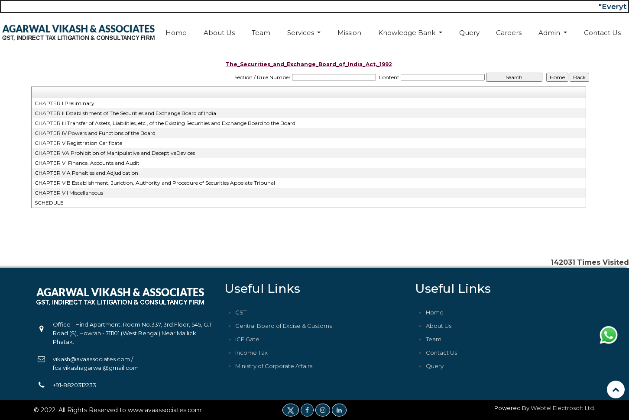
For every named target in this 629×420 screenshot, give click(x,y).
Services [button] (301, 33)
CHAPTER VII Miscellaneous (69, 192)
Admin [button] (550, 33)
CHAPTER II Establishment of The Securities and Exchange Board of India (125, 113)
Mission (349, 33)
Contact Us (602, 33)
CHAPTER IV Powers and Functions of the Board (95, 133)
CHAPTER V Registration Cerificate (78, 143)
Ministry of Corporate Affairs (273, 365)
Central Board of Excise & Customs (283, 325)
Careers (509, 33)
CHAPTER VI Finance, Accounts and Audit (87, 163)
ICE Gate (247, 339)
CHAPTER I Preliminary (64, 103)
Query (469, 33)
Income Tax (251, 352)
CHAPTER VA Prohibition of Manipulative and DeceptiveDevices (115, 153)
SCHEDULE (49, 202)
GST (240, 312)
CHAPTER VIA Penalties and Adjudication (86, 173)
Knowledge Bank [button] (407, 33)
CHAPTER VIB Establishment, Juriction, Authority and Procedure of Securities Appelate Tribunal (155, 183)
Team (261, 33)
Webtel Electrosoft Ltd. (563, 407)
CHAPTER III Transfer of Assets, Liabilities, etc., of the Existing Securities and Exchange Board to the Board (165, 123)
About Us (219, 33)
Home (176, 33)
